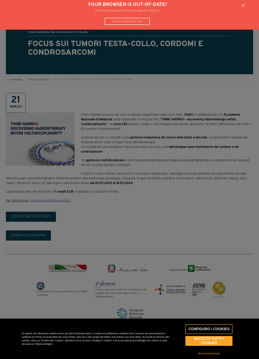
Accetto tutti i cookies (209, 341)
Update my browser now (127, 21)
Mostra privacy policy (209, 353)
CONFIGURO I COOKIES (209, 329)
